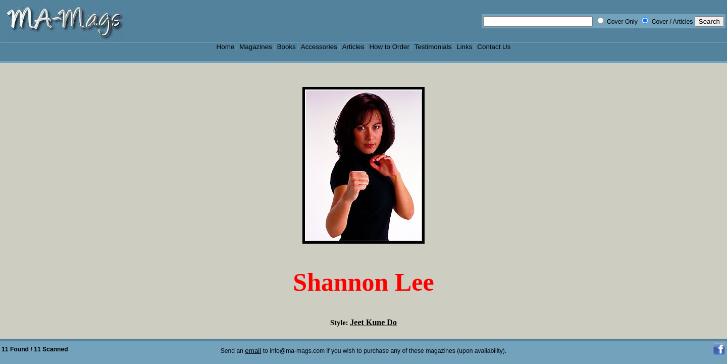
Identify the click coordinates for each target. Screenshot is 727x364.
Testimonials (433, 47)
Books (286, 47)
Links (464, 47)
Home (226, 47)
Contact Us (493, 47)
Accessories (319, 47)
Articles (353, 47)
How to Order (389, 47)
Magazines (255, 47)
